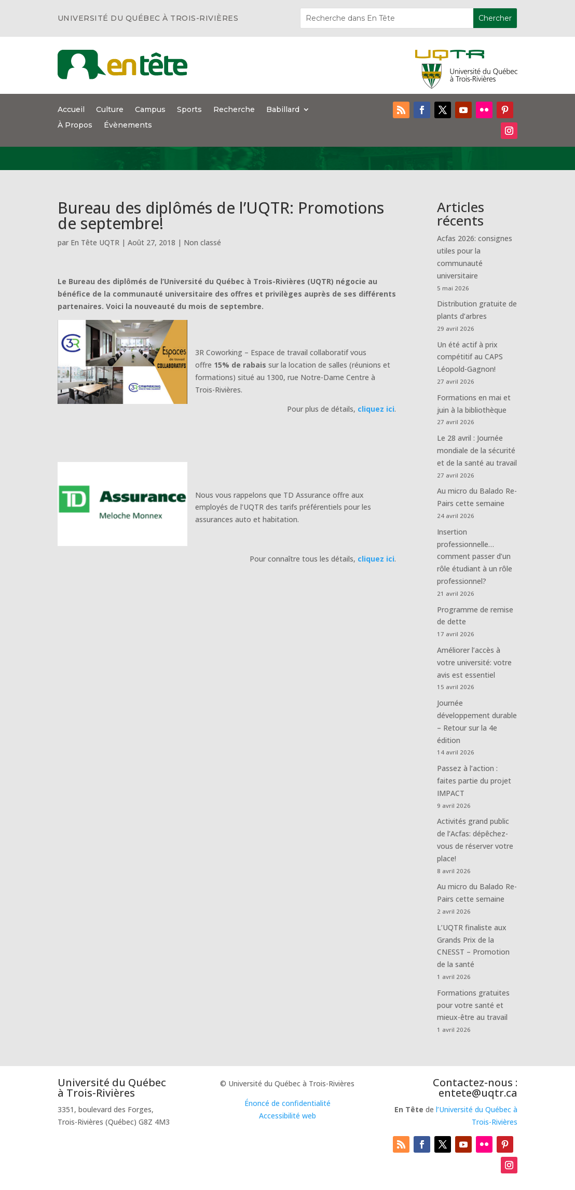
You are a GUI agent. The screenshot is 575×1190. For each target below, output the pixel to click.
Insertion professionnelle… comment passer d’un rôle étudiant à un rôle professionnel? (474, 556)
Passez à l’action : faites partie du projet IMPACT (474, 780)
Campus (150, 110)
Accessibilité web (287, 1116)
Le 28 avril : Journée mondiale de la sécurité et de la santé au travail (477, 450)
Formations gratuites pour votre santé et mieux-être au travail (473, 1005)
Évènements (128, 125)
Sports (189, 110)
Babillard (282, 110)
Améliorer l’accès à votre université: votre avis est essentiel (474, 662)
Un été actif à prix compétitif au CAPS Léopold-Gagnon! (470, 357)
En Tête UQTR (95, 242)
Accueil (71, 110)
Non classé (202, 242)
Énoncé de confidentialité (287, 1103)
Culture (110, 110)
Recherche (234, 110)
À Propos (75, 125)
